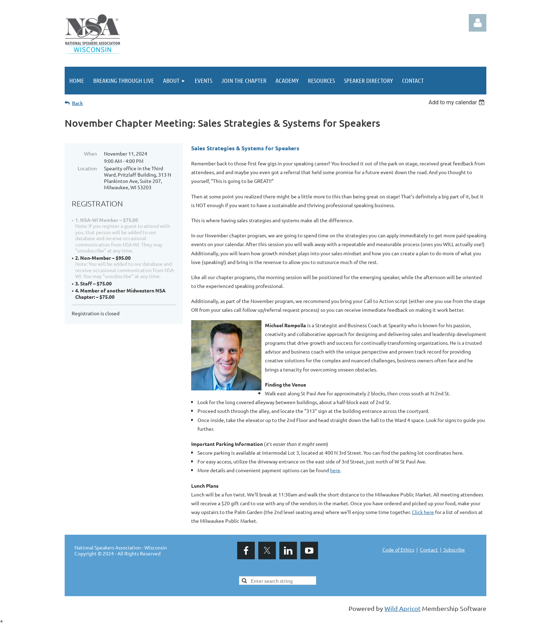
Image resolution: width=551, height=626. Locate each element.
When (90, 153)
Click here (423, 512)
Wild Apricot (402, 608)
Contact (429, 549)
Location (87, 168)
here (335, 470)
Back (77, 103)
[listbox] (457, 102)
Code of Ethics (398, 549)
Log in (477, 23)
